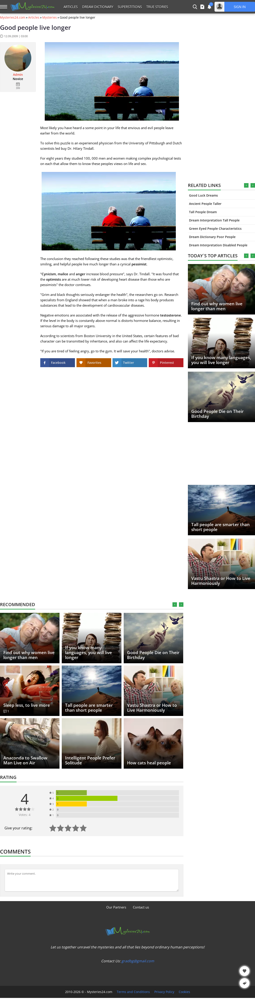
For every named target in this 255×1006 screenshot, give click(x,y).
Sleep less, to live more (26, 705)
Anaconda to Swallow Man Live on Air (25, 760)
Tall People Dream (203, 212)
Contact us (141, 907)
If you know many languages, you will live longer (221, 360)
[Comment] (92, 880)
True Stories (157, 6)
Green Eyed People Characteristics (215, 228)
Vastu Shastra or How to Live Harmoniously (220, 580)
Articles (71, 6)
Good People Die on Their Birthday (217, 413)
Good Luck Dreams (203, 195)
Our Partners (116, 907)
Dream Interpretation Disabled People (218, 245)
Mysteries (49, 17)
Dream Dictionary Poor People (212, 237)
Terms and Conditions (133, 991)
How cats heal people (149, 763)
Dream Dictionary (97, 6)
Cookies (184, 991)
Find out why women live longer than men (216, 306)
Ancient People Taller (205, 204)
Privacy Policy (164, 991)
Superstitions (130, 6)
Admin (18, 74)
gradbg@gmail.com (137, 960)
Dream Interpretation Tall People (214, 220)
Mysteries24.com (12, 17)
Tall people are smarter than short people (220, 527)
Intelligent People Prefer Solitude (90, 760)
